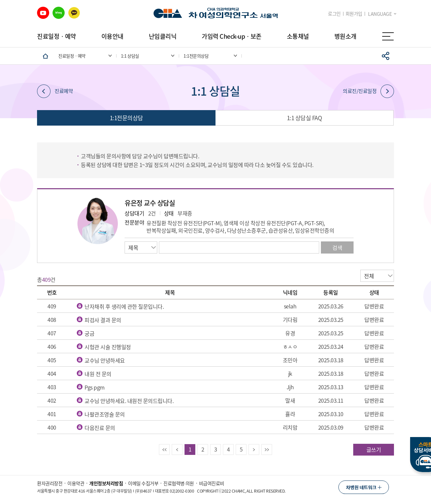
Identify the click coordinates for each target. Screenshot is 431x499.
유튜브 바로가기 (43, 13)
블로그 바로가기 (59, 13)
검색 (337, 247)
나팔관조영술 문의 (105, 414)
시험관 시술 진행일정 (108, 347)
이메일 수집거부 (143, 483)
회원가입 (353, 13)
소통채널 (298, 36)
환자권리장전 (49, 483)
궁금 (89, 333)
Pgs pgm (95, 387)
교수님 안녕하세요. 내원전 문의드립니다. (129, 401)
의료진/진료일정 (368, 91)
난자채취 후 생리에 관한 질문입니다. (124, 306)
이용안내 (112, 36)
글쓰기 (373, 449)
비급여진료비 (211, 483)
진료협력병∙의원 (178, 483)
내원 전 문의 (98, 374)
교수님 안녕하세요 (105, 360)
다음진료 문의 (100, 428)
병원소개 (345, 36)
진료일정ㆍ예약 (56, 36)
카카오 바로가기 (74, 13)
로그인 (334, 13)
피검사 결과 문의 (103, 320)
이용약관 (75, 483)
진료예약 (55, 91)
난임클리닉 (163, 36)
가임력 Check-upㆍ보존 (232, 36)
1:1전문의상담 (126, 117)
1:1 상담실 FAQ (304, 117)
